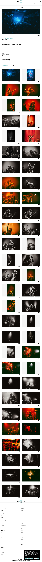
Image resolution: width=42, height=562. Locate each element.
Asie (21, 527)
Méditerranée (23, 528)
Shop (22, 512)
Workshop (22, 510)
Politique (2, 505)
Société (2, 506)
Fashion (2, 517)
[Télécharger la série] (12, 65)
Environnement (3, 508)
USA (21, 534)
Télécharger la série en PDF (6, 60)
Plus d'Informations (27, 556)
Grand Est (2, 523)
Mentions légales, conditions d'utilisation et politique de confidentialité (21, 560)
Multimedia (22, 508)
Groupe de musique (4, 56)
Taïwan (22, 537)
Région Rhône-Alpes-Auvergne (6, 54)
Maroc (22, 539)
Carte (13, 4)
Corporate (22, 506)
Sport (2, 510)
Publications (18, 4)
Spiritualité (2, 513)
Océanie (22, 530)
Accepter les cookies (29, 558)
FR (38, 42)
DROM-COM (3, 530)
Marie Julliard (4, 39)
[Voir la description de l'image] (38, 35)
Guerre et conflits (3, 520)
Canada (22, 532)
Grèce (22, 544)
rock (2, 55)
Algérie (22, 541)
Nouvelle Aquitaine (4, 528)
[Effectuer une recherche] (39, 1)
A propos (23, 4)
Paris (1, 535)
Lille (1, 532)
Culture (2, 512)
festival (3, 53)
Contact (29, 4)
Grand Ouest (3, 525)
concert (3, 52)
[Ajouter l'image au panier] (37, 35)
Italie (22, 542)
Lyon (1, 537)
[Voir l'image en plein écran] (39, 35)
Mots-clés (4, 51)
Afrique (22, 523)
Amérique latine (23, 525)
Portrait (22, 505)
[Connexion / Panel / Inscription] (40, 1)
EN (39, 42)
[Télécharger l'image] (36, 35)
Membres (8, 4)
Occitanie (2, 527)
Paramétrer (37, 558)
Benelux (22, 535)
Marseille (2, 534)
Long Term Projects (4, 519)
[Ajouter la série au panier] (13, 65)
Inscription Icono (3, 556)
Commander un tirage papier (7, 59)
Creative (2, 515)
